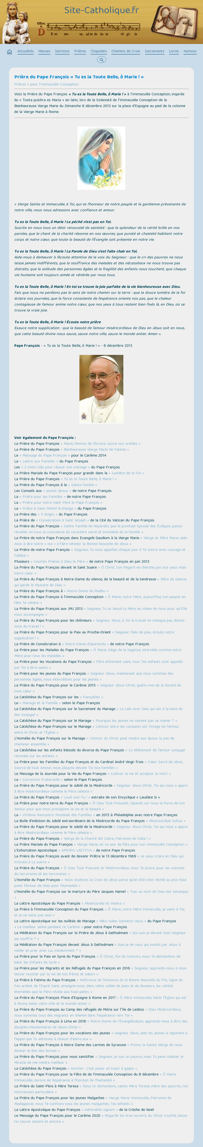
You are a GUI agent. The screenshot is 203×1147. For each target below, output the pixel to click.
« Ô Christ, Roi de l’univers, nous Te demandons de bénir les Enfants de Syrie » (97, 959)
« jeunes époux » (57, 491)
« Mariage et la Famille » (40, 703)
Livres (174, 51)
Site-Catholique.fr (101, 11)
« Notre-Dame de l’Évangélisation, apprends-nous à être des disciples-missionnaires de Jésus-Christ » (101, 1024)
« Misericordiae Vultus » (166, 821)
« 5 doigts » (48, 514)
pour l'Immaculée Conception (54, 84)
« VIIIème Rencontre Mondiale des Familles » (57, 815)
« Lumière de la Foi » (126, 473)
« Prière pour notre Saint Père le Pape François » (60, 503)
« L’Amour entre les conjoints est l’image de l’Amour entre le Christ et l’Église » (96, 730)
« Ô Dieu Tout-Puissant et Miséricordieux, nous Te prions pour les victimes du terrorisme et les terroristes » (99, 871)
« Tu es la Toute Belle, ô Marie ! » (89, 479)
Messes (44, 51)
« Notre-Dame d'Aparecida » (85, 644)
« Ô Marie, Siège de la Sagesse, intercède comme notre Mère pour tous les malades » (97, 653)
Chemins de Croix (126, 51)
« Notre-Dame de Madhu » (86, 591)
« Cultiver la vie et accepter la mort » (139, 774)
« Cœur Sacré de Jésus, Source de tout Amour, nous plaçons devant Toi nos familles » (98, 765)
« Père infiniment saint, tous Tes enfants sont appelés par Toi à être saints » (98, 665)
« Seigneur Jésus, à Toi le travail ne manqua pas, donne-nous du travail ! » (100, 623)
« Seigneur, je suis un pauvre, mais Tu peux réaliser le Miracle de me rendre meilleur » (98, 1060)
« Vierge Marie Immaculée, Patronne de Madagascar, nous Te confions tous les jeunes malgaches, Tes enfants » (92, 1101)
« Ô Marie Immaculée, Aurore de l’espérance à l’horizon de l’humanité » (95, 1077)
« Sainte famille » (82, 485)
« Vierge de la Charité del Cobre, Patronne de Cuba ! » (106, 839)
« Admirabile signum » (100, 1110)
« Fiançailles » (91, 697)
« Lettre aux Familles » (38, 461)
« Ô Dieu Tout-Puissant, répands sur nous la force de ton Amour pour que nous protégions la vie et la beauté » (99, 806)
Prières (80, 51)
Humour (190, 51)
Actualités (25, 51)
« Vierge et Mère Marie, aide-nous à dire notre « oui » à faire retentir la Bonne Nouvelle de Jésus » (101, 541)
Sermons (62, 51)
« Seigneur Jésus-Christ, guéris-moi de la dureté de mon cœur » (97, 688)
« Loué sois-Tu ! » (75, 797)
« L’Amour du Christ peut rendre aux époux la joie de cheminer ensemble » (94, 741)
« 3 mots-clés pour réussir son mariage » (55, 467)
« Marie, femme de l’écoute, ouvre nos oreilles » (101, 444)
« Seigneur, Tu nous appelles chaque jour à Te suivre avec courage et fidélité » (100, 553)
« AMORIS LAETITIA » (76, 850)
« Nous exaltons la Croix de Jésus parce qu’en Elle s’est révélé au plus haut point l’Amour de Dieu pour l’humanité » (100, 883)
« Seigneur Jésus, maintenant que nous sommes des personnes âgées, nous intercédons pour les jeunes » (93, 677)
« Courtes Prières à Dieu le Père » (59, 562)
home (9, 52)
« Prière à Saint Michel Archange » (47, 508)
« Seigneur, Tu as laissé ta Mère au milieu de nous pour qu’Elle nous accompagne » (100, 612)
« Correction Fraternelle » (41, 780)
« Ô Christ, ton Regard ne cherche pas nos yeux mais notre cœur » (100, 570)
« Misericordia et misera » (103, 903)
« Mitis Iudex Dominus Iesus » (121, 921)
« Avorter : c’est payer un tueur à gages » (102, 1068)
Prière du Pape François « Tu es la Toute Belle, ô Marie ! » (79, 77)
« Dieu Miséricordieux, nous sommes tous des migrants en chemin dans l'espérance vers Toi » (97, 1013)
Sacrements (154, 51)
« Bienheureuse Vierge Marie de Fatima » (95, 450)
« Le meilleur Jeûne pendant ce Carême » (48, 927)
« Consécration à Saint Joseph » (62, 520)
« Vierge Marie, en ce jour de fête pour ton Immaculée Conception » (131, 844)
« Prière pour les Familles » (42, 497)
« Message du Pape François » (44, 455)
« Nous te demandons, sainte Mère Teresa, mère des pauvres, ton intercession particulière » (101, 1089)
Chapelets (99, 51)
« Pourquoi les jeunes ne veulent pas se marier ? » (134, 721)
